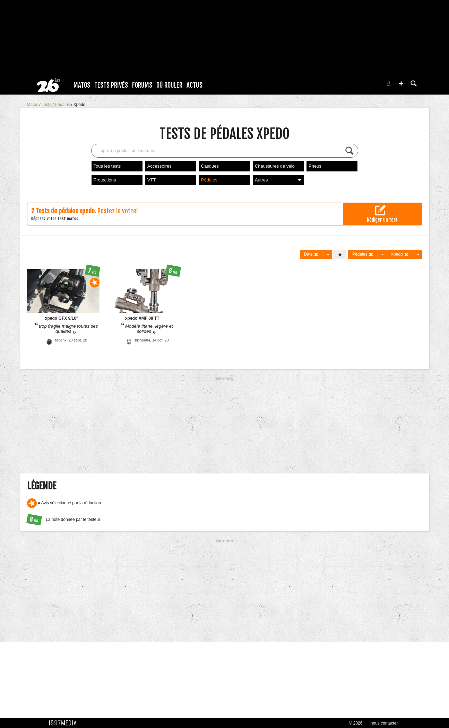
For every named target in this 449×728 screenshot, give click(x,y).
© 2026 (356, 723)
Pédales (63, 104)
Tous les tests (107, 166)
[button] (401, 83)
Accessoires (159, 166)
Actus (194, 85)
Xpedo (80, 104)
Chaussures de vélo (275, 166)
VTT (151, 180)
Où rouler (169, 85)
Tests (47, 104)
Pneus (315, 166)
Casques (210, 166)
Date (311, 254)
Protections (105, 180)
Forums (142, 85)
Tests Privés (111, 85)
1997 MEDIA (65, 723)
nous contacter (384, 723)
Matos (82, 85)
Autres (278, 180)
